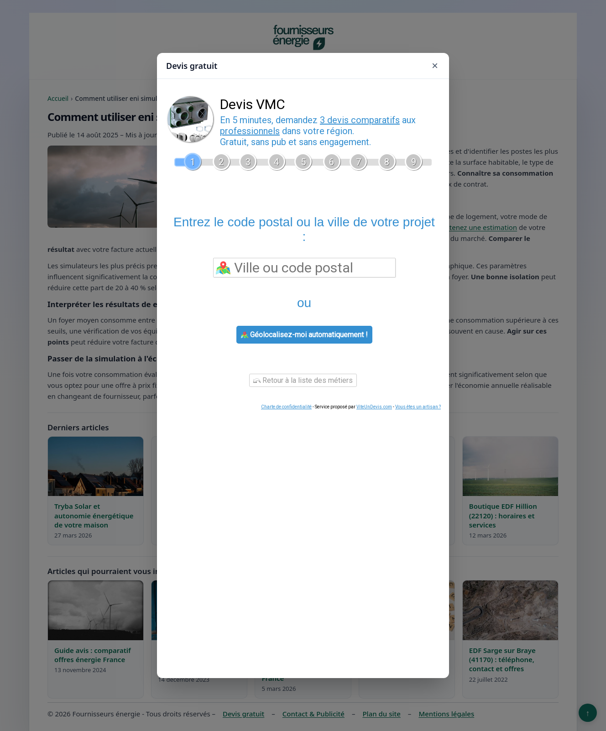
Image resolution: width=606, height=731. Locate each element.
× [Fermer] (435, 65)
